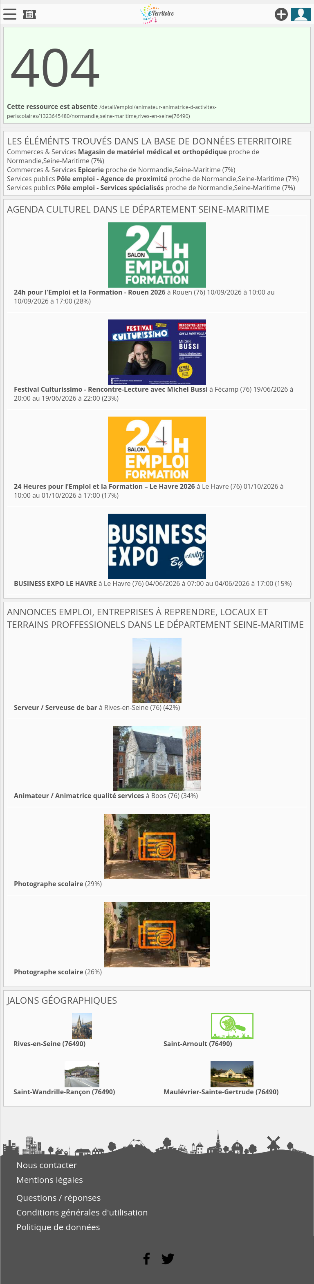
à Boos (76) (96, 795)
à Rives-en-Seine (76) (87, 707)
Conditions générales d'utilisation (82, 1212)
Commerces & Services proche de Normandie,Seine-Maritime (114, 169)
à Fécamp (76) (132, 389)
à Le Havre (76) (128, 486)
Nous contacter (46, 1165)
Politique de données (58, 1227)
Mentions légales (49, 1179)
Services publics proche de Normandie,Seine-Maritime (146, 178)
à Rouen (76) (109, 292)
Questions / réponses (58, 1197)
